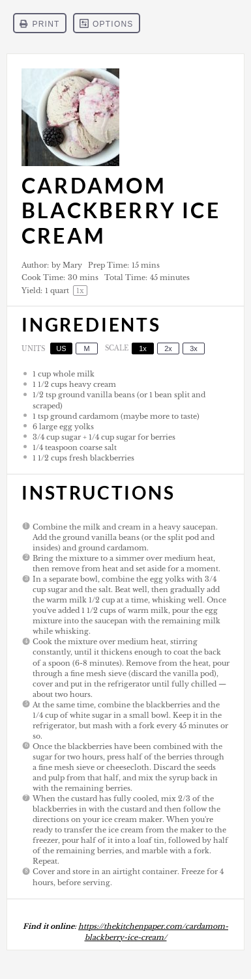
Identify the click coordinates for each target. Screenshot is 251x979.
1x (143, 348)
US (61, 348)
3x (194, 348)
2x (168, 348)
